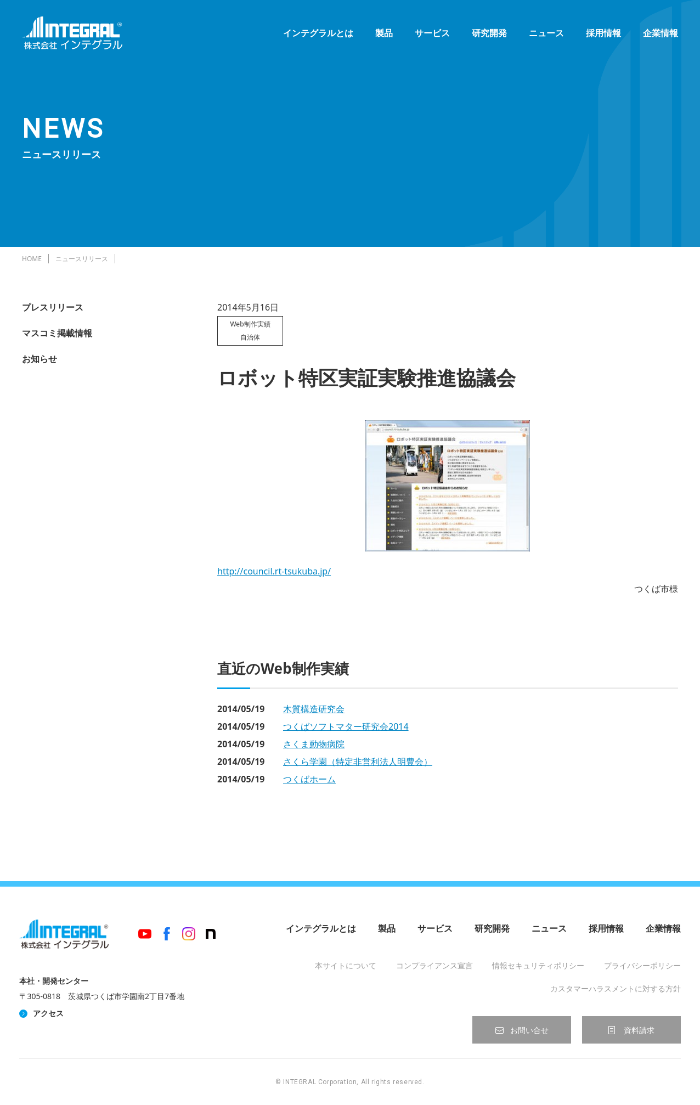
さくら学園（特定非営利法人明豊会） (357, 762)
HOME (32, 258)
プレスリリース (52, 307)
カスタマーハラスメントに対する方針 (615, 988)
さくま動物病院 (314, 744)
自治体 (250, 337)
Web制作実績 (250, 324)
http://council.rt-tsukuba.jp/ (274, 571)
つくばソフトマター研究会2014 (346, 726)
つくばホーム (309, 779)
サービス (432, 33)
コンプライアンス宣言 (434, 965)
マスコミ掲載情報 (57, 333)
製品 (384, 33)
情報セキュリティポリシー (538, 965)
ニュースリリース (81, 258)
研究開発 (489, 33)
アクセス (48, 1013)
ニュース (546, 33)
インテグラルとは (318, 33)
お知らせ (39, 359)
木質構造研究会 (314, 709)
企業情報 (660, 33)
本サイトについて (345, 965)
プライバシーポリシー (642, 965)
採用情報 (603, 33)
